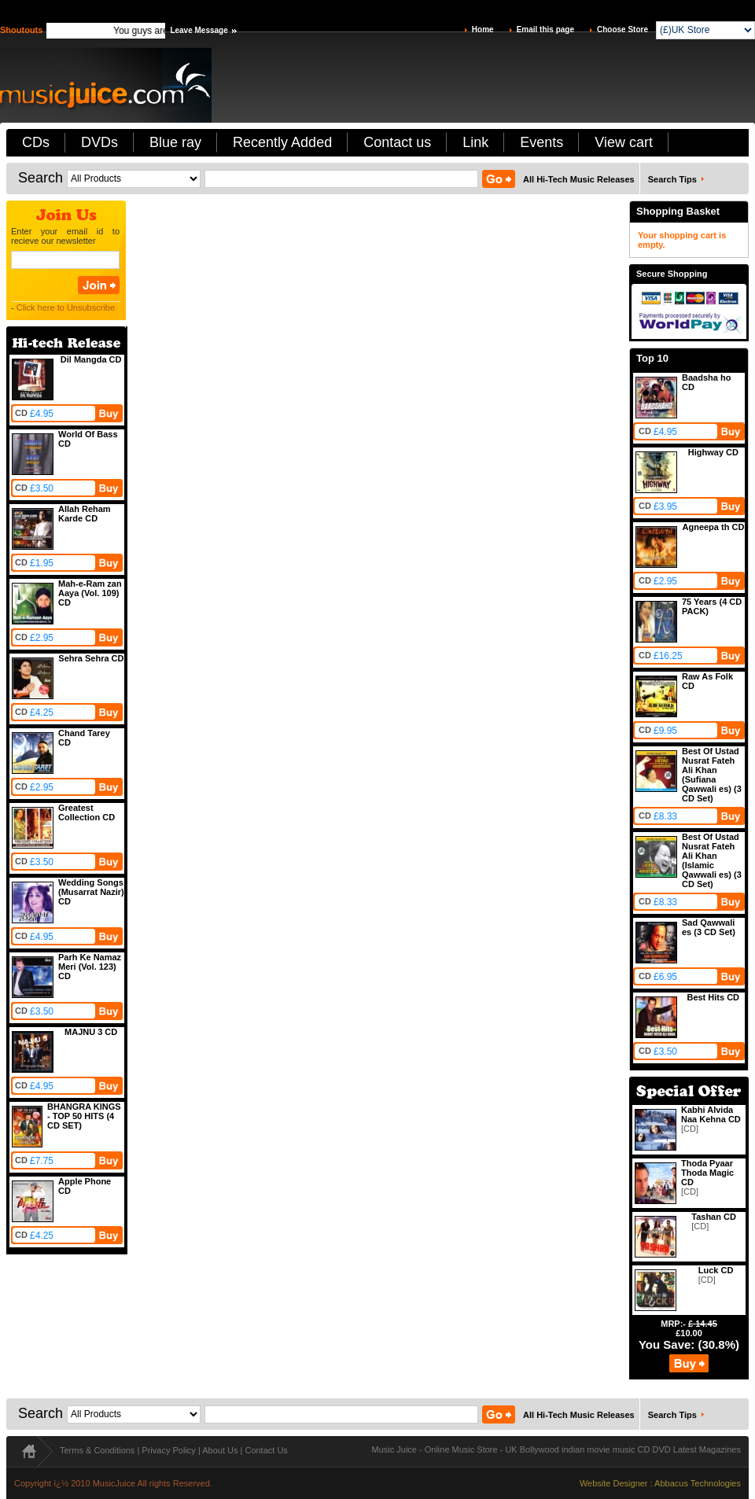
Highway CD (713, 452)
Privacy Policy (168, 1450)
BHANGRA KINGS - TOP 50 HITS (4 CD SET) (84, 1116)
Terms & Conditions (97, 1450)
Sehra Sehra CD (90, 658)
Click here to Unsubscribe (66, 307)
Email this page (545, 29)
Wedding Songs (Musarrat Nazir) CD (91, 892)
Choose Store (622, 29)
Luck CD (716, 1270)
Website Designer (614, 1483)
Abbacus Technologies (697, 1483)
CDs (36, 142)
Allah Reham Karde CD (84, 513)
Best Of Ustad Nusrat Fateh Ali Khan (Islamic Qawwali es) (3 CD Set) (712, 860)
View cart (624, 142)
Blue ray (175, 142)
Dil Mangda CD (91, 359)
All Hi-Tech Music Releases (579, 179)
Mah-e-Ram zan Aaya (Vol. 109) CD (90, 593)
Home (483, 29)
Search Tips (672, 179)
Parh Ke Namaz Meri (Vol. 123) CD (89, 966)
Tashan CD (713, 1216)
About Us (220, 1450)
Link (475, 142)
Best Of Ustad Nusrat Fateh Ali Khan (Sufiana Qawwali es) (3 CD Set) (712, 774)
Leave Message (198, 30)
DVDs (99, 142)
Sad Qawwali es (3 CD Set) (708, 927)
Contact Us (266, 1450)
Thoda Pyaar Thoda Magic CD (707, 1172)
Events (541, 142)
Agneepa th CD (714, 527)
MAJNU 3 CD (90, 1032)
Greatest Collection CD (86, 812)
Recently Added (282, 142)
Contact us (397, 142)
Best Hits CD (713, 997)
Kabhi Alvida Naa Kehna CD (711, 1114)
